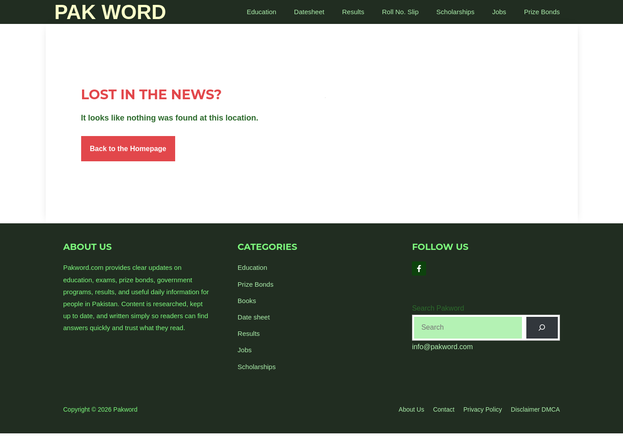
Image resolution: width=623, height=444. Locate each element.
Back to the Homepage (128, 148)
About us (411, 409)
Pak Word (110, 11)
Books (247, 300)
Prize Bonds (542, 12)
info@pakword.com (442, 347)
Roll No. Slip (400, 12)
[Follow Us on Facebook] (419, 268)
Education (261, 12)
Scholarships (455, 12)
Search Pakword (438, 308)
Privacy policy (482, 409)
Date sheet (254, 317)
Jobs (499, 12)
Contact (444, 409)
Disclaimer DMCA (535, 409)
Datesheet (309, 12)
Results (353, 12)
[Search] (542, 328)
